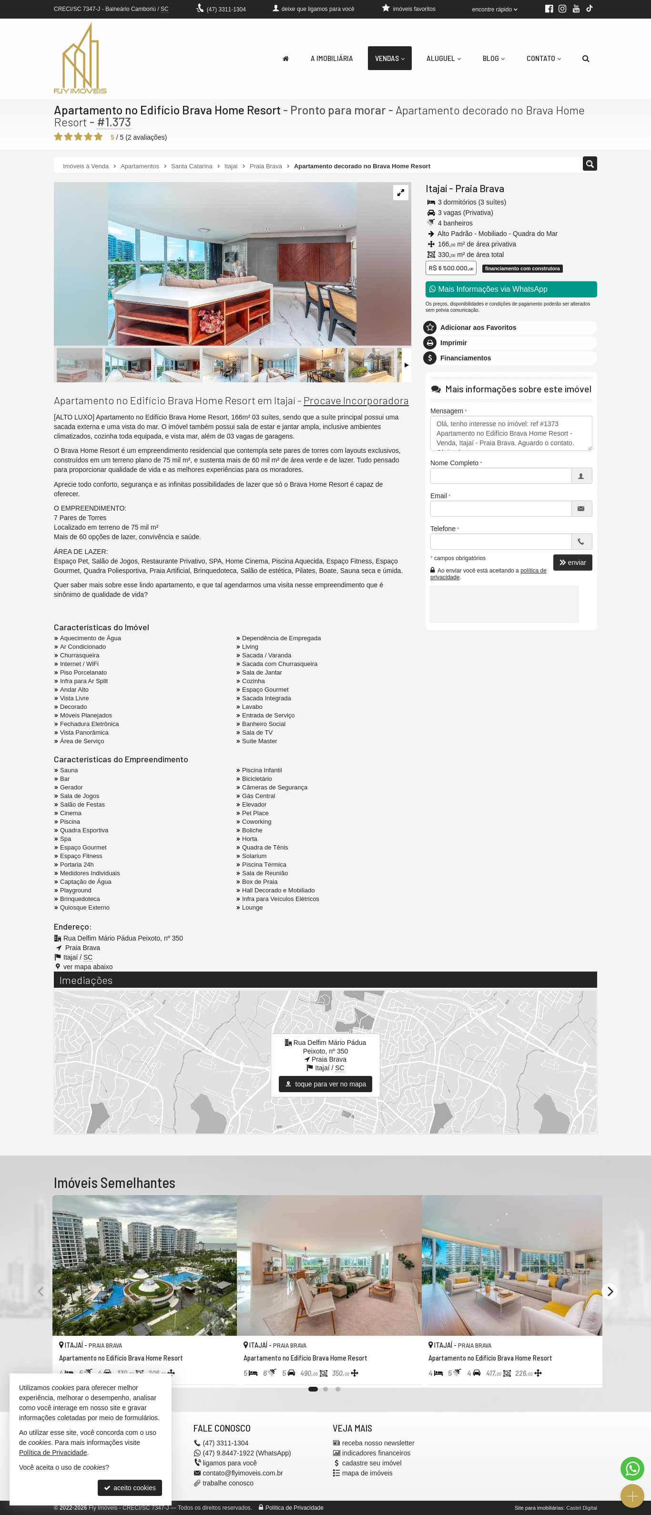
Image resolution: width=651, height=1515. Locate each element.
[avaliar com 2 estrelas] (68, 137)
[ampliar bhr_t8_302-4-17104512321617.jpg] (205, 264)
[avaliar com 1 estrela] (58, 137)
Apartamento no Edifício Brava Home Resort (168, 109)
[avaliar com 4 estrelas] (88, 137)
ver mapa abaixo (88, 967)
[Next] (609, 1291)
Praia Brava (479, 188)
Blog (494, 57)
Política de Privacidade (294, 1508)
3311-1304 (226, 9)
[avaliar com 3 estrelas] (78, 137)
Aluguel (444, 57)
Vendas (390, 57)
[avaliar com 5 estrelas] (98, 137)
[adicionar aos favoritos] (219, 1372)
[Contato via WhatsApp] (632, 1469)
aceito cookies (130, 1488)
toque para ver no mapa (325, 1084)
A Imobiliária (332, 57)
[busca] (586, 58)
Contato (544, 57)
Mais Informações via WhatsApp (488, 289)
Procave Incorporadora (356, 400)
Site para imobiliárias (539, 1508)
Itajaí (436, 188)
